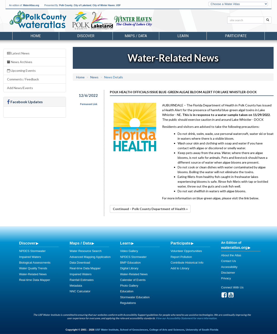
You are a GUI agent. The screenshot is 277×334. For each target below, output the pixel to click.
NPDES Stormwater (32, 251)
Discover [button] (85, 36)
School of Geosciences (134, 329)
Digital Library (129, 268)
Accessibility (229, 267)
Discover (27, 243)
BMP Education (130, 262)
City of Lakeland (82, 5)
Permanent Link (88, 104)
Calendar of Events (133, 280)
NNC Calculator (80, 291)
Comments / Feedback (23, 79)
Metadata (76, 285)
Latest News (18, 53)
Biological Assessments (34, 262)
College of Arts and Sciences (166, 329)
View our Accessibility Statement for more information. (186, 318)
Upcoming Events (21, 70)
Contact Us (228, 261)
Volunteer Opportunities (186, 251)
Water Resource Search (85, 251)
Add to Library (180, 268)
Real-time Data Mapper (34, 280)
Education (126, 291)
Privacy (226, 278)
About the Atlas (231, 255)
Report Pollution (181, 257)
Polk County (65, 5)
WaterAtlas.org (31, 5)
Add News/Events (20, 88)
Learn (125, 243)
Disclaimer (228, 272)
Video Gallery (129, 251)
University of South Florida (202, 329)
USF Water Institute (106, 329)
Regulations (128, 303)
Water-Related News (33, 274)
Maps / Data (80, 243)
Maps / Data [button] (136, 36)
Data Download (80, 262)
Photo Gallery (129, 285)
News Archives (19, 62)
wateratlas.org (234, 247)
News (94, 77)
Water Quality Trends (33, 268)
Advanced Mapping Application (90, 257)
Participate (181, 243)
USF (118, 5)
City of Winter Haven (104, 5)
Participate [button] (236, 36)
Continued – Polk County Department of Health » (150, 209)
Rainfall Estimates (82, 280)
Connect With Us (232, 287)
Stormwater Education (135, 297)
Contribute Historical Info (187, 262)
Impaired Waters (30, 257)
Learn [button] (183, 36)
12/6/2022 (88, 95)
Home (35, 36)
